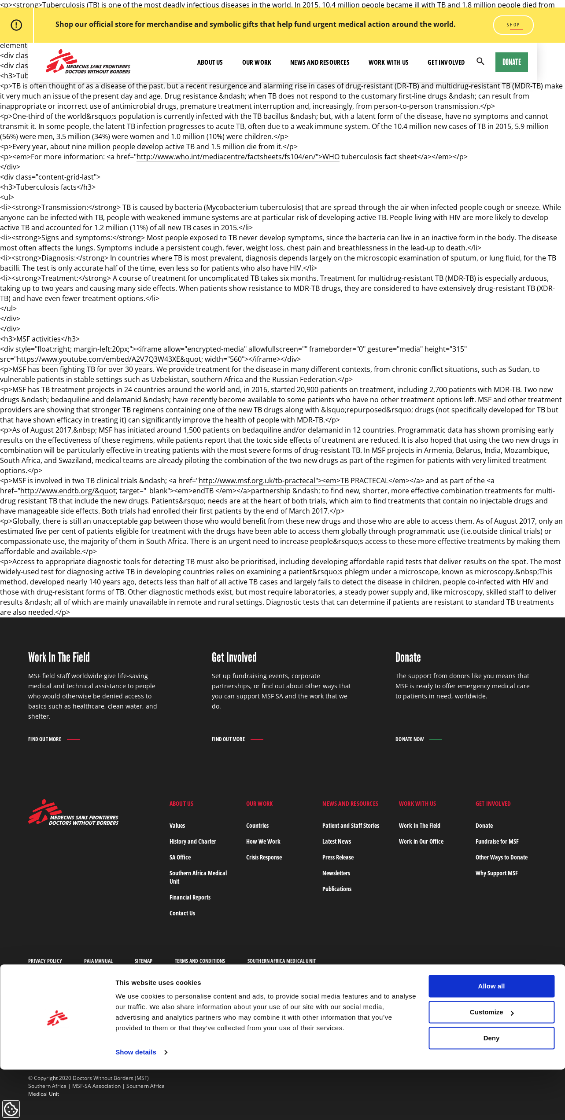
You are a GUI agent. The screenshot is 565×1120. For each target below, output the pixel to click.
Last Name (346, 1005)
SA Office (180, 857)
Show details (135, 1102)
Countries (257, 825)
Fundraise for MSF (497, 841)
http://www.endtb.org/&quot (68, 491)
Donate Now (409, 739)
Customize (492, 1062)
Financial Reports (190, 897)
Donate (511, 62)
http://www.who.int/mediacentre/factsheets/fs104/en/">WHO (238, 157)
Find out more (44, 739)
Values (177, 825)
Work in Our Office (421, 841)
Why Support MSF (497, 873)
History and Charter (193, 841)
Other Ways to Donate (502, 857)
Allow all (491, 1036)
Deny (492, 1088)
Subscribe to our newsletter (207, 1010)
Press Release (338, 857)
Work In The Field (419, 825)
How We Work (263, 841)
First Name (280, 1005)
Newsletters (336, 873)
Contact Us (182, 913)
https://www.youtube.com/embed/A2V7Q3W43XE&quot (109, 359)
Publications (336, 889)
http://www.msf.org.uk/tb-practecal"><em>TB (274, 480)
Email (422, 1005)
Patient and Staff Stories (350, 825)
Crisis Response (264, 857)
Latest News (336, 841)
